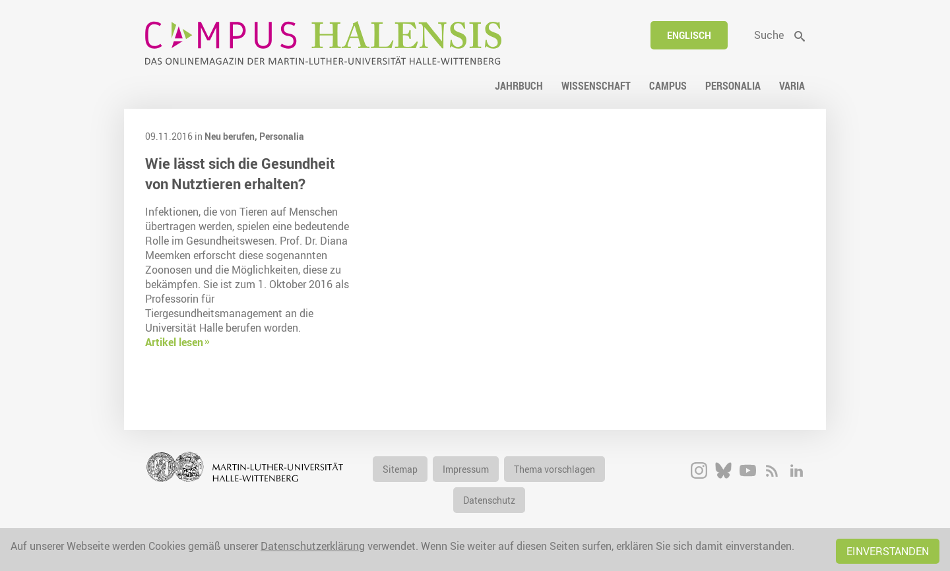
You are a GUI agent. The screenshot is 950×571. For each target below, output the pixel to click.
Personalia (281, 136)
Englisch (689, 35)
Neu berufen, (232, 136)
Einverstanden (887, 551)
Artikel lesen (174, 342)
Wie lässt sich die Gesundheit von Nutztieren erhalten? (240, 173)
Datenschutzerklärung (313, 546)
